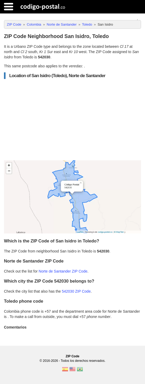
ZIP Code (72, 356)
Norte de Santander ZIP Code (63, 271)
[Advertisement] (72, 120)
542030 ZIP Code (76, 291)
